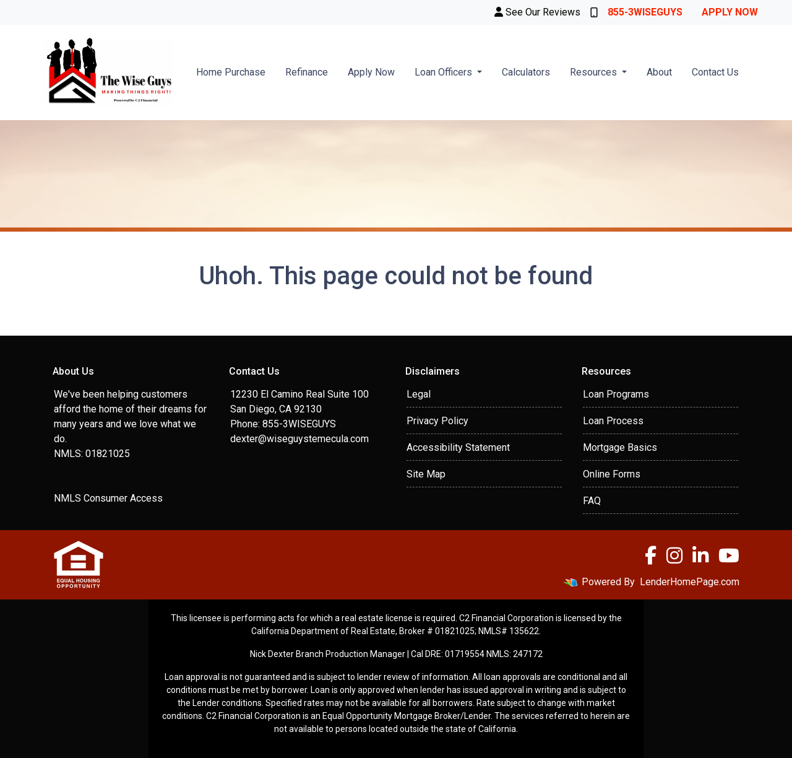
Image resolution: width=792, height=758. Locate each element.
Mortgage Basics (620, 447)
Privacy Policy (437, 421)
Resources (594, 72)
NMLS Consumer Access (108, 498)
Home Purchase (230, 72)
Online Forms (611, 474)
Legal (419, 394)
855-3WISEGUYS (636, 12)
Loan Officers (445, 72)
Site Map (426, 474)
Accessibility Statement (458, 447)
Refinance (306, 72)
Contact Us (715, 72)
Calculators (526, 72)
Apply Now (730, 12)
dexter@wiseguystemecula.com (299, 439)
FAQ (592, 501)
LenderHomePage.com (689, 582)
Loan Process (613, 421)
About (659, 72)
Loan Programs (616, 394)
